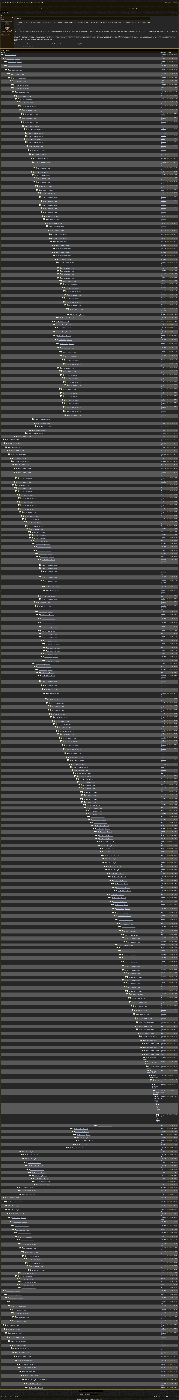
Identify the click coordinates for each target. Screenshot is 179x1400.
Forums (14, 2)
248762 (176, 15)
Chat (27, 2)
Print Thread (4, 12)
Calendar (87, 5)
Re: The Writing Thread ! (10, 15)
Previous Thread (45, 9)
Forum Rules (4, 1396)
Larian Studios (5, 2)
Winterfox (158, 15)
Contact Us (157, 1396)
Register (168, 2)
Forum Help (165, 1396)
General (21, 2)
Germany (7, 35)
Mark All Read (14, 1396)
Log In (175, 2)
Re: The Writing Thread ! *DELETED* (36, 1380)
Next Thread (134, 9)
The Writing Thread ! (10, 55)
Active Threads (96, 5)
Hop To (77, 1390)
